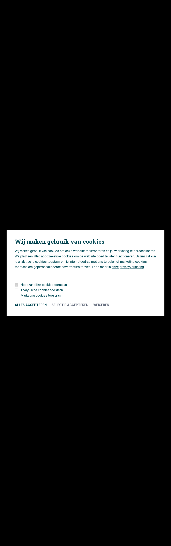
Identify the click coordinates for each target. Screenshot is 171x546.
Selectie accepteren (70, 305)
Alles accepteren (31, 305)
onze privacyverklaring (128, 267)
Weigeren (101, 305)
